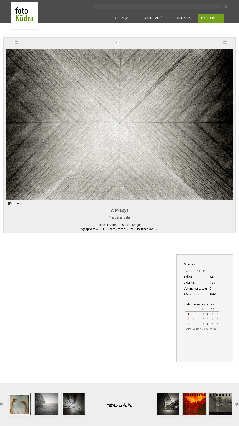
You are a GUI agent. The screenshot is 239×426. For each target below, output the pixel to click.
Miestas (189, 264)
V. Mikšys (119, 210)
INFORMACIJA (182, 18)
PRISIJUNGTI (209, 18)
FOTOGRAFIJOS (120, 18)
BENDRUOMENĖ (151, 18)
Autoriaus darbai (119, 404)
